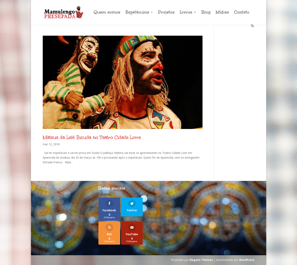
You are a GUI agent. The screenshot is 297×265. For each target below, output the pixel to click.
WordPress (246, 260)
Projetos (166, 13)
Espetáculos (137, 13)
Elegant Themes (201, 260)
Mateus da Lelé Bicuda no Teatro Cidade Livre (92, 137)
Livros (186, 13)
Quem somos (107, 13)
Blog (206, 13)
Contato (241, 13)
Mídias (222, 13)
